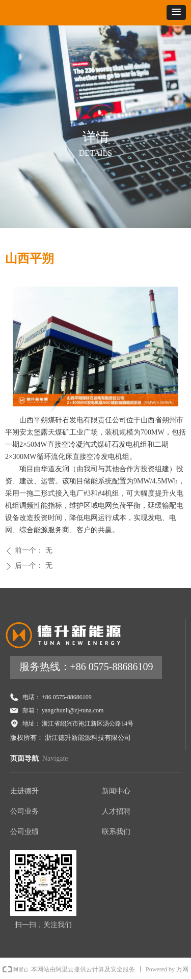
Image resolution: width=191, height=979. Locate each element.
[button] (176, 12)
